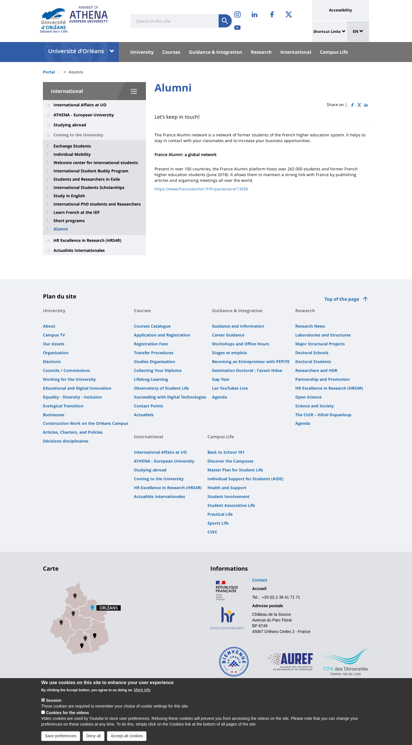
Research (261, 52)
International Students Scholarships (89, 188)
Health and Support (226, 487)
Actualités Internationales (79, 250)
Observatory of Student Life (161, 388)
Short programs (69, 221)
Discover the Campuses (230, 461)
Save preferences (60, 736)
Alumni (61, 229)
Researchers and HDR (316, 370)
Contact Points (148, 406)
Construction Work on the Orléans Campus (85, 423)
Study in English (69, 196)
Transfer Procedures (153, 352)
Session (54, 701)
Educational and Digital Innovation (77, 388)
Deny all (93, 736)
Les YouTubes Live (230, 388)
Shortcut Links (326, 31)
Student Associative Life (231, 505)
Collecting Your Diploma (157, 370)
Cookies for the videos (67, 713)
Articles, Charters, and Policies (73, 432)
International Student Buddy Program (91, 171)
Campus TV (54, 335)
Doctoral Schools (311, 352)
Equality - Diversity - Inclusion (72, 397)
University (142, 52)
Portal (49, 72)
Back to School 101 (226, 452)
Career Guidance (228, 335)
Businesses (53, 414)
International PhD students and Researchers (97, 204)
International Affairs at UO (80, 104)
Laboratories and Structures (323, 335)
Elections (52, 361)
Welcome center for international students (96, 163)
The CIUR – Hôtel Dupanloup (323, 414)
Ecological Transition (63, 406)
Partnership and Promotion (322, 379)
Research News (310, 326)
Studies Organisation (154, 361)
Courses (171, 52)
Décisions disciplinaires (65, 441)
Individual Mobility (72, 154)
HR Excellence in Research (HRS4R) (87, 240)
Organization (55, 352)
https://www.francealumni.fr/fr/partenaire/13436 (201, 189)
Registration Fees (151, 343)
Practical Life (220, 514)
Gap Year (220, 379)
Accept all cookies (127, 736)
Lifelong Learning (151, 379)
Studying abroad (70, 125)
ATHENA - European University (84, 114)
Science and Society (314, 406)
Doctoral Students (313, 361)
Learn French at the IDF (77, 212)
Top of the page (341, 299)
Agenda (219, 397)
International (295, 52)
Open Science (308, 397)
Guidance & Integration (215, 52)
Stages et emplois (229, 352)
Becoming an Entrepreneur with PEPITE (251, 361)
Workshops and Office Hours (240, 343)
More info (142, 690)
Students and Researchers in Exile (87, 179)
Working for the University (69, 379)
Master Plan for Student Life (235, 470)
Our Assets (53, 343)
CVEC (212, 532)
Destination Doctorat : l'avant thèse (247, 370)
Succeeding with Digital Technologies (170, 397)
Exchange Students (72, 146)
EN (358, 31)
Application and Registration (162, 335)
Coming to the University (78, 135)
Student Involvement (228, 496)
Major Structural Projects (320, 343)
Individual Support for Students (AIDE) (245, 478)
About (49, 326)
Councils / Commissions (66, 370)
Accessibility (340, 10)
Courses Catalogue (152, 326)
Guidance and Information (238, 326)
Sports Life (218, 523)
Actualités (144, 414)
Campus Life (334, 52)
